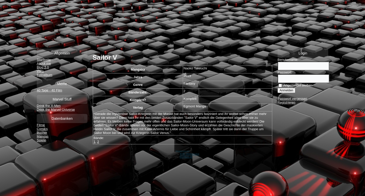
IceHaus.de (186, 156)
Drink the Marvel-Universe (56, 109)
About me (44, 63)
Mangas (42, 136)
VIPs (40, 71)
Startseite (44, 60)
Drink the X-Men (49, 106)
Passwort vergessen (292, 99)
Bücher (42, 132)
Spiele (41, 140)
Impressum (182, 151)
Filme (41, 125)
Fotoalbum (44, 75)
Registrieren (286, 102)
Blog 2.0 (43, 67)
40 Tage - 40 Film (49, 90)
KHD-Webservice (189, 154)
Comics (42, 129)
